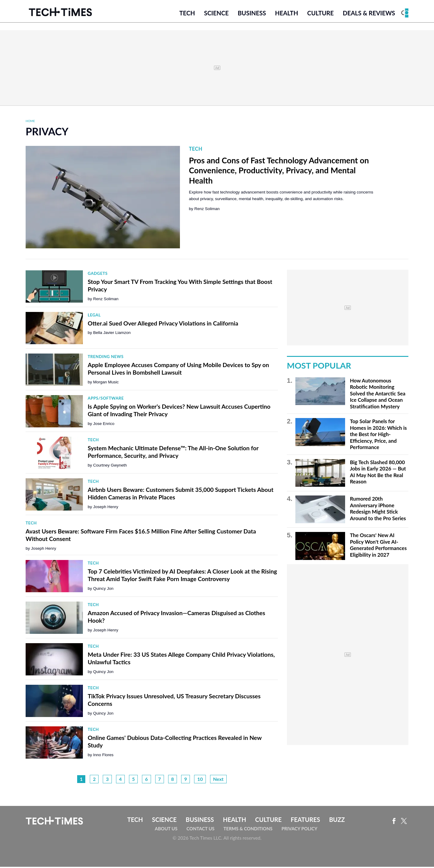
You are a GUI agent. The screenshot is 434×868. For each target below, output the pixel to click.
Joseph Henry (105, 508)
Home (30, 122)
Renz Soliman (207, 210)
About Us (166, 829)
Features (305, 821)
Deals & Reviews (369, 14)
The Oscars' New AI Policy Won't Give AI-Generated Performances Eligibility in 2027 (378, 546)
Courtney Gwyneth (110, 466)
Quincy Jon (103, 589)
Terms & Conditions (248, 829)
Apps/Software (106, 399)
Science (216, 14)
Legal (94, 316)
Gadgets (98, 274)
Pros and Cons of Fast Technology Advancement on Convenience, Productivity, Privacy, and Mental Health (279, 172)
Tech (187, 14)
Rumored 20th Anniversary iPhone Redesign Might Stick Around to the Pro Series (378, 510)
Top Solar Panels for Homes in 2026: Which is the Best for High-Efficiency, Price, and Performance (378, 436)
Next (218, 780)
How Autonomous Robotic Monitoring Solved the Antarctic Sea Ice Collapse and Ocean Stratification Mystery (377, 395)
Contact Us (201, 829)
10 (200, 780)
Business (252, 14)
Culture (320, 14)
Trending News (106, 358)
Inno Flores (103, 756)
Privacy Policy (299, 829)
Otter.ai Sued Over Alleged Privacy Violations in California (163, 324)
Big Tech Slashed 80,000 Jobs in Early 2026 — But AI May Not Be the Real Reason (378, 473)
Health (286, 14)
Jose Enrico (104, 425)
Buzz (337, 821)
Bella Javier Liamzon (112, 334)
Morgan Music (106, 383)
